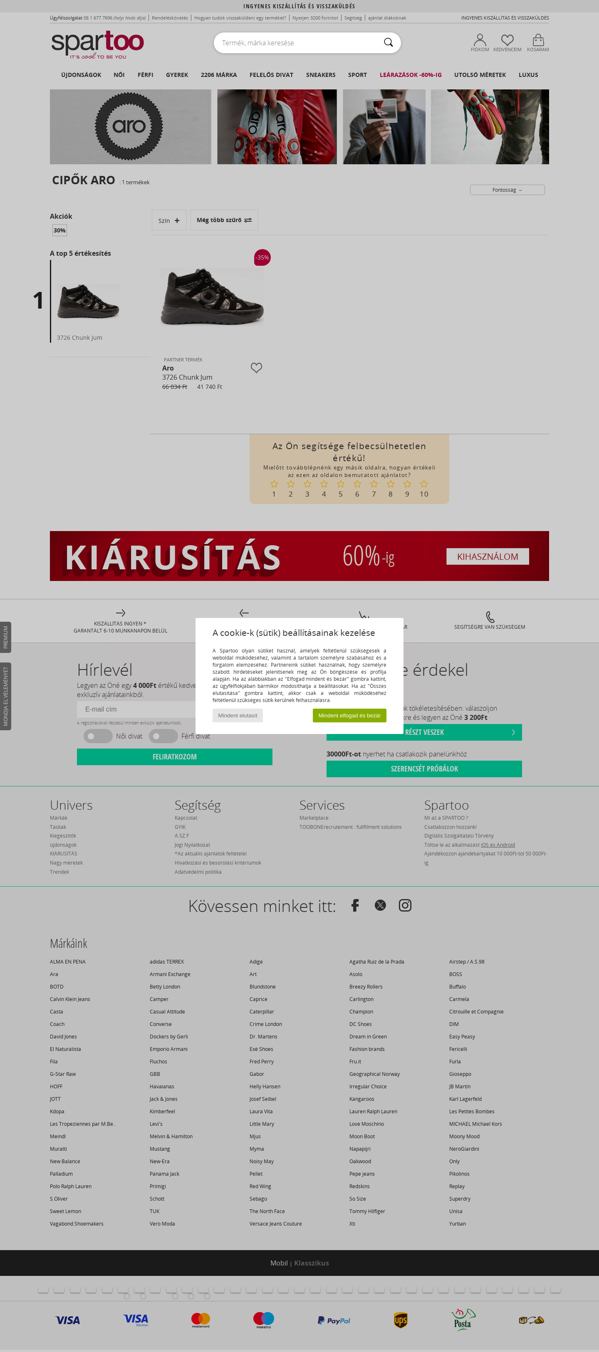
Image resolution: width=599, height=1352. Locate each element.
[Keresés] (388, 42)
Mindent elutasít (237, 715)
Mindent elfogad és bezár (350, 715)
